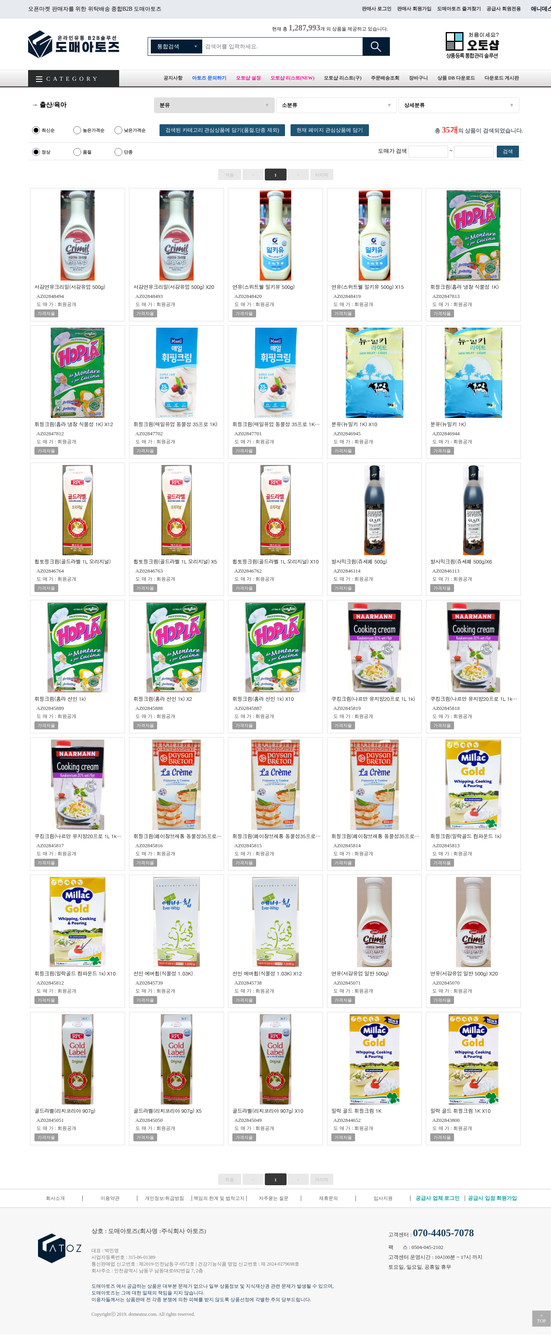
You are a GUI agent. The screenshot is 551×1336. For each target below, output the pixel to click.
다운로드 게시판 (501, 78)
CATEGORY (73, 79)
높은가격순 (93, 130)
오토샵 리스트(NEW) (292, 78)
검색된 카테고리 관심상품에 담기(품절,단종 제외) (222, 130)
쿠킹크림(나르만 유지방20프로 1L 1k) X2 (474, 698)
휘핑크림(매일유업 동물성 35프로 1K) (175, 423)
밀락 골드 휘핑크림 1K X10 (460, 1110)
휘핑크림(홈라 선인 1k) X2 (162, 698)
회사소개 (55, 1198)
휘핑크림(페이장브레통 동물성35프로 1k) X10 (375, 835)
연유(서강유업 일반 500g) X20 (464, 973)
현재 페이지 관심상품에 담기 (329, 130)
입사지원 (383, 1198)
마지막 (321, 175)
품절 (87, 152)
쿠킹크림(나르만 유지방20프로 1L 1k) (373, 698)
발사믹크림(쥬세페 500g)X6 (461, 561)
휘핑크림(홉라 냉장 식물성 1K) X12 (73, 423)
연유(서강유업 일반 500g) (360, 973)
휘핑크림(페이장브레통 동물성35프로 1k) (177, 835)
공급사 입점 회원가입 (492, 1198)
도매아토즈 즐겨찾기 (459, 8)
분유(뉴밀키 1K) (448, 423)
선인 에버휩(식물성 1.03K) (163, 973)
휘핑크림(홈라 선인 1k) (60, 698)
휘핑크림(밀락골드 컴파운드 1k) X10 (75, 973)
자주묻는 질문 (274, 1198)
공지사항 (172, 78)
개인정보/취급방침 (164, 1198)
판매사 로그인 (376, 8)
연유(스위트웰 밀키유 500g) (263, 286)
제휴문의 (328, 1198)
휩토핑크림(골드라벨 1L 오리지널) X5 (175, 561)
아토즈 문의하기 (209, 78)
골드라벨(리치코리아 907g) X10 (267, 1110)
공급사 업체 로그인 (438, 1198)
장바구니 (418, 78)
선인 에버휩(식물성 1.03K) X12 (267, 973)
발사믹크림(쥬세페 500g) (359, 561)
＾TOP (541, 1318)
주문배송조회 (385, 78)
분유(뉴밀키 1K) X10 (354, 423)
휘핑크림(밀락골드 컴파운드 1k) (466, 835)
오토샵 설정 (248, 78)
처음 (229, 175)
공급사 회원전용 (503, 8)
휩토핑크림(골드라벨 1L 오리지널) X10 (275, 561)
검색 (376, 46)
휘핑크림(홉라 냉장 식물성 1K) (464, 286)
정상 (46, 152)
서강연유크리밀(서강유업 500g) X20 (173, 286)
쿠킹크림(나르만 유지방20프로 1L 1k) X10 (78, 835)
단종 (128, 152)
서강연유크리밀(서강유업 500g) (69, 286)
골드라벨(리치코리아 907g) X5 (167, 1110)
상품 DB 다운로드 (456, 78)
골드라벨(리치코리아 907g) (64, 1110)
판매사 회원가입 (414, 8)
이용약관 (110, 1198)
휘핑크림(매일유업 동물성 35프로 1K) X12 (276, 423)
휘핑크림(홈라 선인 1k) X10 (263, 698)
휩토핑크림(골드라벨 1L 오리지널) (72, 561)
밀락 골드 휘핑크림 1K (356, 1110)
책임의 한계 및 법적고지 (219, 1198)
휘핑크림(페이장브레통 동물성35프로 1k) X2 (276, 835)
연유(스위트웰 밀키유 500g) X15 (367, 286)
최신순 (48, 130)
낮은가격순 (135, 130)
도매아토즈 (73, 44)
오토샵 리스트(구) (342, 78)
